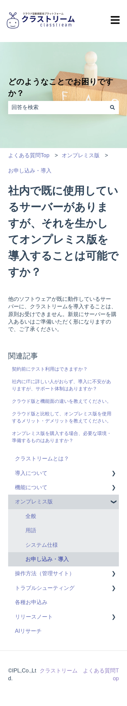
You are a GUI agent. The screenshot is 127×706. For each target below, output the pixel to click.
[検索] (112, 107)
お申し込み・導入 (29, 170)
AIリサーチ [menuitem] (28, 631)
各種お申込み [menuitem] (31, 602)
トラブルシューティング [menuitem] (45, 588)
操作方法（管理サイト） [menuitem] (45, 573)
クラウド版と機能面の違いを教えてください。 (61, 401)
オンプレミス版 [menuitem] (34, 501)
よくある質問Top (28, 155)
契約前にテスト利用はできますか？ (50, 369)
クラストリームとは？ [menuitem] (42, 458)
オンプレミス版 (81, 155)
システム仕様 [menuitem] (41, 545)
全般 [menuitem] (30, 516)
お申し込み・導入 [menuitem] (47, 559)
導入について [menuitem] (31, 473)
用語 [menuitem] (30, 530)
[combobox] (57, 107)
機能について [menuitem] (31, 487)
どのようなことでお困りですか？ (60, 87)
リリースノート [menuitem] (34, 617)
